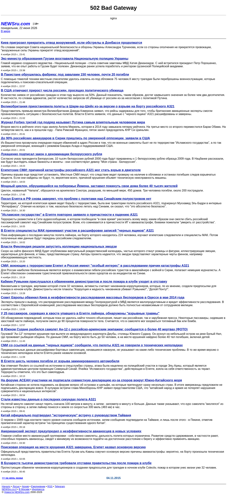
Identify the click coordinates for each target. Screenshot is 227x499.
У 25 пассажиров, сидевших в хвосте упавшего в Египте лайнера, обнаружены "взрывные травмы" (80, 313)
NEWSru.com (15, 23)
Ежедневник (38, 486)
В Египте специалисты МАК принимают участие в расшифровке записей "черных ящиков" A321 (77, 230)
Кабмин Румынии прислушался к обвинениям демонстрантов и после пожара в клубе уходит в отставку (84, 281)
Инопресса (38, 489)
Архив (25, 486)
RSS (49, 486)
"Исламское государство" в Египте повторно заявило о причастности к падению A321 (69, 214)
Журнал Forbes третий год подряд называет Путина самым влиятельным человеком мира (73, 122)
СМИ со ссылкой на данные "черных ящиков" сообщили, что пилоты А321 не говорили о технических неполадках (92, 345)
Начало (6, 486)
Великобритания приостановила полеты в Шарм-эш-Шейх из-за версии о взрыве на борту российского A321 (88, 106)
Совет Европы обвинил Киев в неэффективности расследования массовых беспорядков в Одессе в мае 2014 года (92, 297)
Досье (16, 486)
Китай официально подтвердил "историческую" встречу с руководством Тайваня (66, 415)
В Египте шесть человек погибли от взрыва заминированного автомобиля (60, 361)
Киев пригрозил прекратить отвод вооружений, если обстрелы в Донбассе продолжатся (71, 42)
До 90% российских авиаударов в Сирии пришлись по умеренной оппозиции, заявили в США (75, 138)
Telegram (60, 486)
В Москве (24, 489)
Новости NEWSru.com (17, 492)
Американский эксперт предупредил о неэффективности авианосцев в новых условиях (71, 431)
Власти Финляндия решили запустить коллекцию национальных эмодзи (59, 246)
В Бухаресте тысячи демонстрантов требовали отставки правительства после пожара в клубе (76, 463)
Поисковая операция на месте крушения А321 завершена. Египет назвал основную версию (73, 447)
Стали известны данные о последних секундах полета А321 (48, 399)
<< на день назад (12, 478)
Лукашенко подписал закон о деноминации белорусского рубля (51, 154)
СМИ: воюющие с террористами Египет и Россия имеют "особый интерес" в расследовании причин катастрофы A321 (95, 265)
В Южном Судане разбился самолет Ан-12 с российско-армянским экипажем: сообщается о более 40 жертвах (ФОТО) (94, 329)
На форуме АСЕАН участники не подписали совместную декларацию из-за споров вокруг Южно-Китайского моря (91, 380)
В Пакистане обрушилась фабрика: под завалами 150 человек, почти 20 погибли (65, 74)
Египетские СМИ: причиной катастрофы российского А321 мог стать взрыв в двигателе (71, 170)
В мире (5, 31)
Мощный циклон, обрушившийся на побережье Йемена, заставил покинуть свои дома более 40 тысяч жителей (89, 186)
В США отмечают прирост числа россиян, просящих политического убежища (62, 90)
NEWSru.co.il (9, 489)
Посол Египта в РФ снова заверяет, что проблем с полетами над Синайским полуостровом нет (76, 198)
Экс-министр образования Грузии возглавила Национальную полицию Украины (64, 58)
